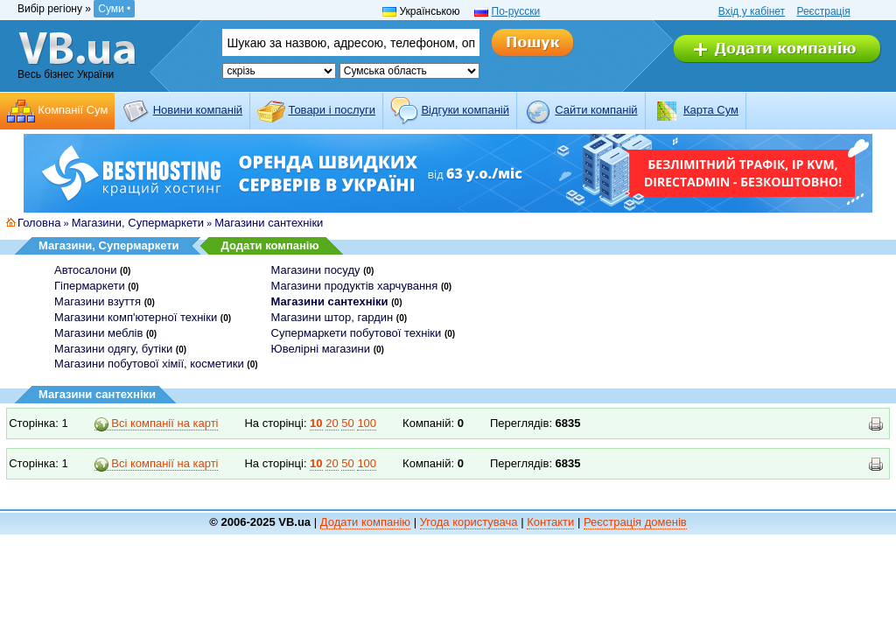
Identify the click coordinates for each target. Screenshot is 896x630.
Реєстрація (823, 11)
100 (366, 423)
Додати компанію (270, 245)
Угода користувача (469, 521)
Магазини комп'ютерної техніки (135, 317)
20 (332, 423)
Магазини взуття (97, 301)
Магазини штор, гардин (332, 317)
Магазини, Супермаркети (138, 222)
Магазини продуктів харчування (354, 285)
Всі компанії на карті (156, 423)
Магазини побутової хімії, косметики (149, 363)
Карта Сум (710, 109)
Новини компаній (197, 109)
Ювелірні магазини (320, 348)
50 (347, 423)
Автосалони (85, 269)
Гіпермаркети (89, 285)
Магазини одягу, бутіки (113, 348)
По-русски (516, 11)
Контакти (550, 521)
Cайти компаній (596, 109)
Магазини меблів (98, 333)
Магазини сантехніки (268, 222)
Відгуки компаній (465, 109)
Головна (39, 222)
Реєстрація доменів (635, 521)
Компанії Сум (73, 109)
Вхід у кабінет (751, 11)
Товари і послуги (331, 109)
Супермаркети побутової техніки (356, 333)
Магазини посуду (315, 269)
